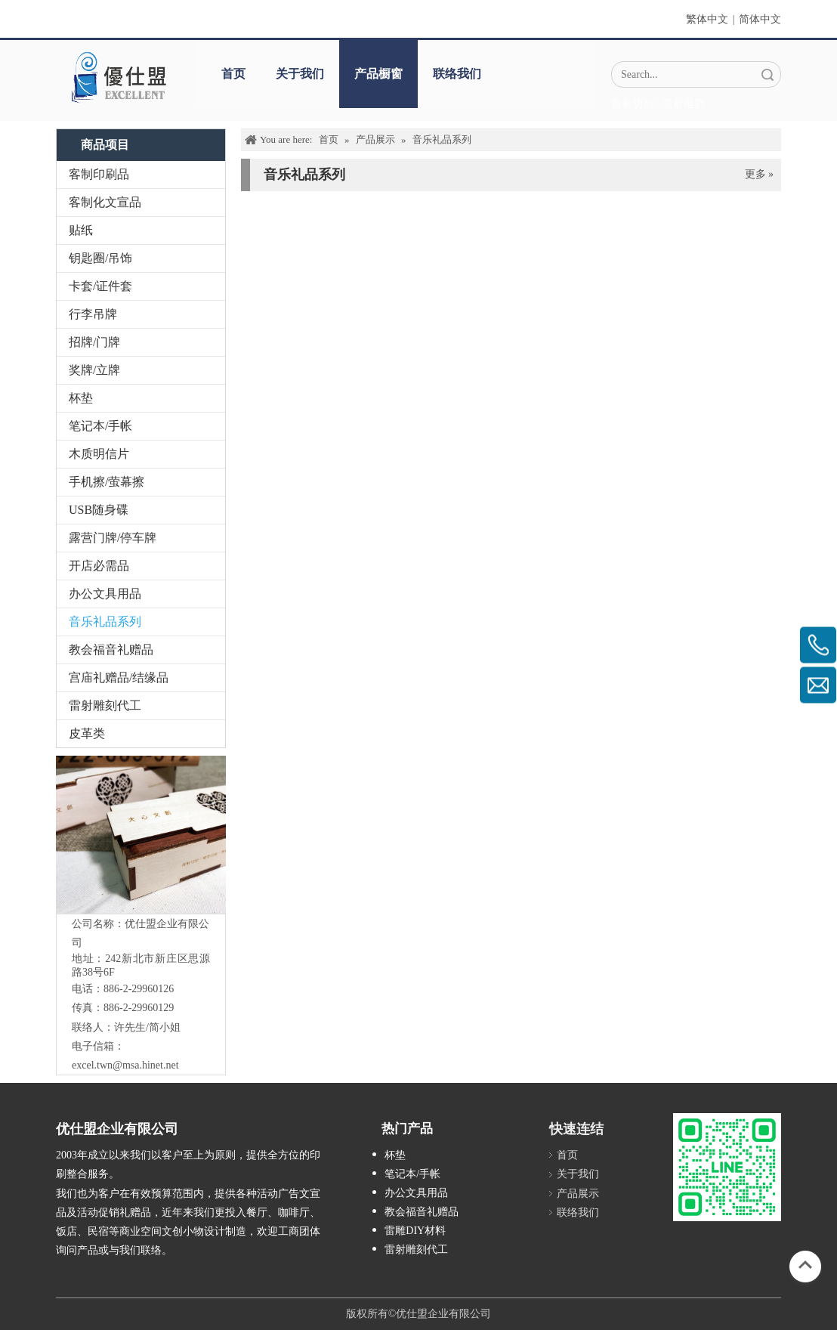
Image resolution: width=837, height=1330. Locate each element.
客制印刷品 (99, 174)
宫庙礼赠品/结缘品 (118, 677)
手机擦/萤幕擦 (106, 481)
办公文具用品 (105, 593)
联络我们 (457, 73)
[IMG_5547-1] (155, 835)
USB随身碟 (98, 509)
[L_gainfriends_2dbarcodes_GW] (727, 1167)
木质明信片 (99, 453)
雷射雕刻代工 (105, 705)
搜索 (767, 74)
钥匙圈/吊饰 (100, 258)
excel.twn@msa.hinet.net (125, 1065)
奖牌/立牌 (94, 369)
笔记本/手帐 (100, 425)
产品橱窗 (378, 73)
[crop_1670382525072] (118, 77)
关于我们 (300, 73)
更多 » (759, 174)
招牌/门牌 (94, 342)
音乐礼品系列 (105, 621)
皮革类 (87, 733)
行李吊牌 (93, 314)
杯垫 (81, 397)
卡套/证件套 (100, 286)
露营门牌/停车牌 (112, 537)
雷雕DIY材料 (415, 1230)
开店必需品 (99, 565)
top (805, 1265)
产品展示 (578, 1193)
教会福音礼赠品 (111, 649)
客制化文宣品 (105, 202)
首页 (233, 73)
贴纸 (81, 230)
